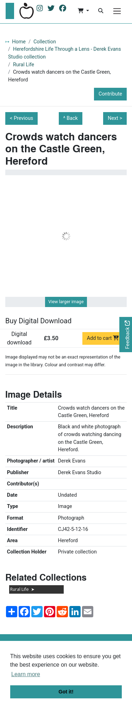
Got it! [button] (65, 691)
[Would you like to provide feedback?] (125, 335)
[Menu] (117, 11)
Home (19, 42)
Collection (44, 42)
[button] (83, 11)
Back (72, 118)
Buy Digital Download (38, 321)
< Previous (21, 118)
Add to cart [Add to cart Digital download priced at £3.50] (103, 338)
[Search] (101, 11)
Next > (115, 118)
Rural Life (23, 65)
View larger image (65, 301)
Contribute (110, 94)
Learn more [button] (25, 674)
